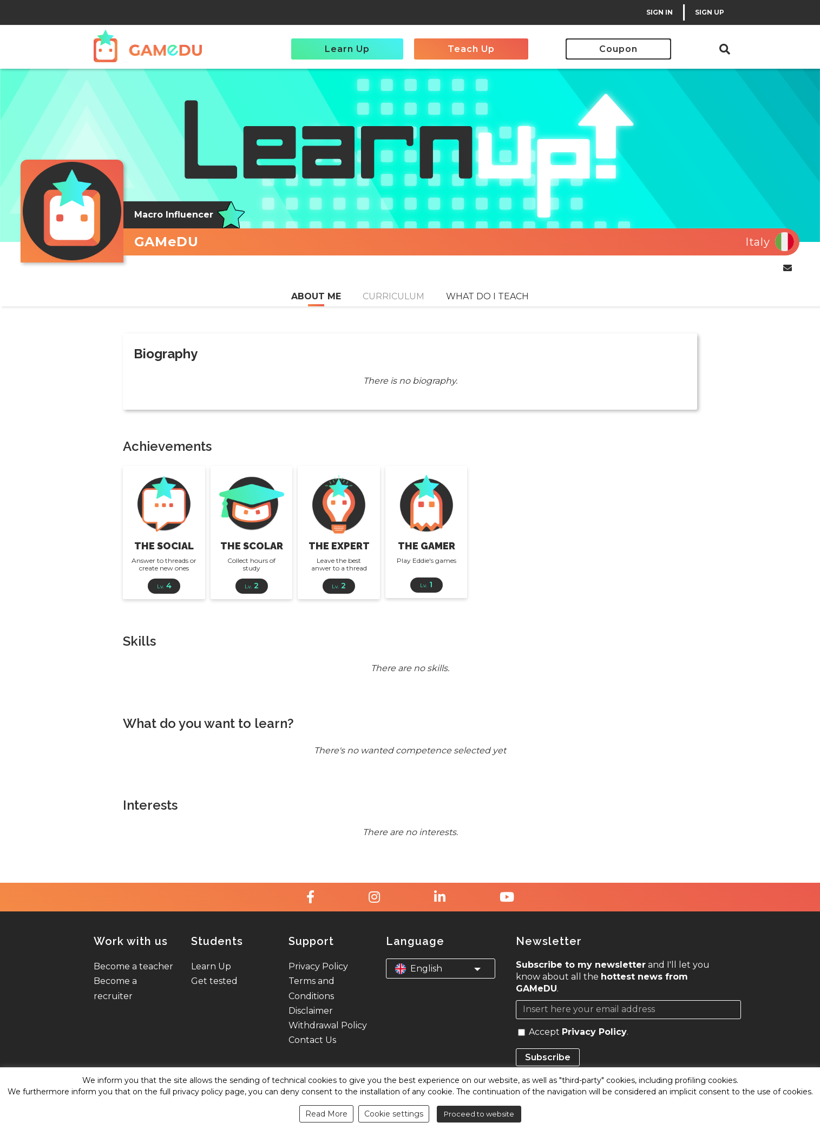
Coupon (618, 49)
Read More (326, 1114)
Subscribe (547, 1057)
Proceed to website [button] (479, 1114)
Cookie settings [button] (393, 1114)
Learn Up (347, 49)
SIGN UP (709, 12)
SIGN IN (659, 12)
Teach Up (471, 49)
